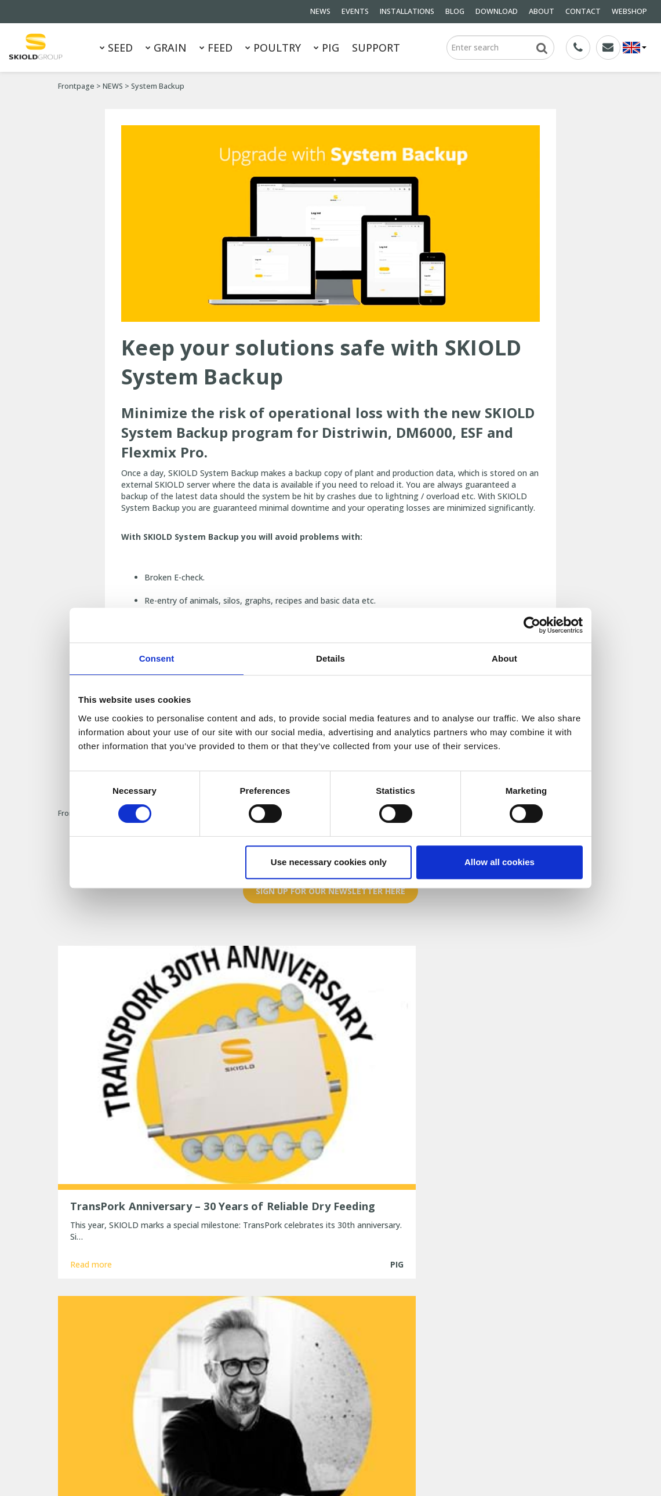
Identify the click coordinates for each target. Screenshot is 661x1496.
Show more (331, 1221)
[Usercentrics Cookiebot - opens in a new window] (532, 625)
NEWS (320, 11)
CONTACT (583, 11)
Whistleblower (165, 1399)
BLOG (454, 11)
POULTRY (273, 48)
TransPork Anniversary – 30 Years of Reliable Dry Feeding (323, 1327)
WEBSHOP (629, 11)
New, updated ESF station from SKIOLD (330, 1391)
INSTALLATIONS (407, 11)
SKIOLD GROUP (157, 1459)
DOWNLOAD (496, 11)
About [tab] (504, 658)
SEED (116, 48)
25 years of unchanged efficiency (318, 1407)
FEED (216, 48)
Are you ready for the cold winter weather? (318, 1370)
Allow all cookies (499, 862)
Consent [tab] (157, 658)
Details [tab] (330, 658)
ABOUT (541, 11)
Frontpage (76, 86)
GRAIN (166, 48)
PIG (326, 48)
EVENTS (355, 11)
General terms (84, 1352)
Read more (91, 1177)
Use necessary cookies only (329, 862)
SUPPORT (376, 48)
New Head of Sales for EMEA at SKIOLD (330, 1348)
